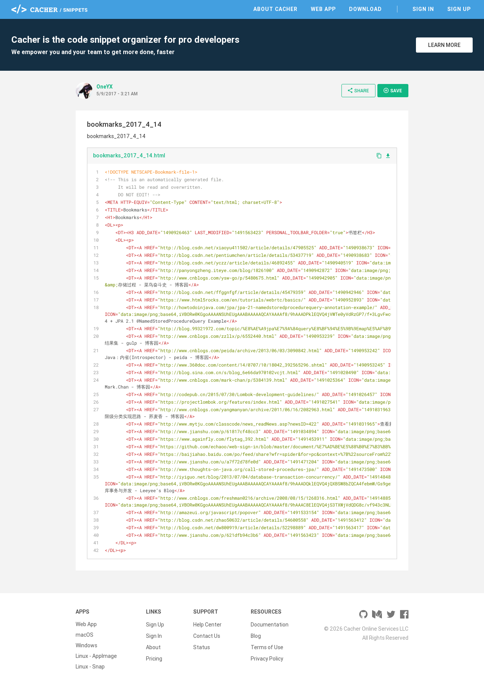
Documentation (270, 624)
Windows (86, 645)
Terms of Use (267, 645)
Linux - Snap (90, 666)
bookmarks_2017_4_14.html (129, 155)
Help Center (207, 624)
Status (201, 645)
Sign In (423, 9)
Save (392, 90)
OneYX (104, 86)
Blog (256, 634)
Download (365, 9)
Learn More (444, 45)
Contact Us (206, 634)
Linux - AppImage (96, 656)
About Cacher (275, 9)
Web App (323, 9)
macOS (84, 634)
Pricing (154, 656)
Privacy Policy (267, 656)
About (153, 645)
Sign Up (459, 9)
